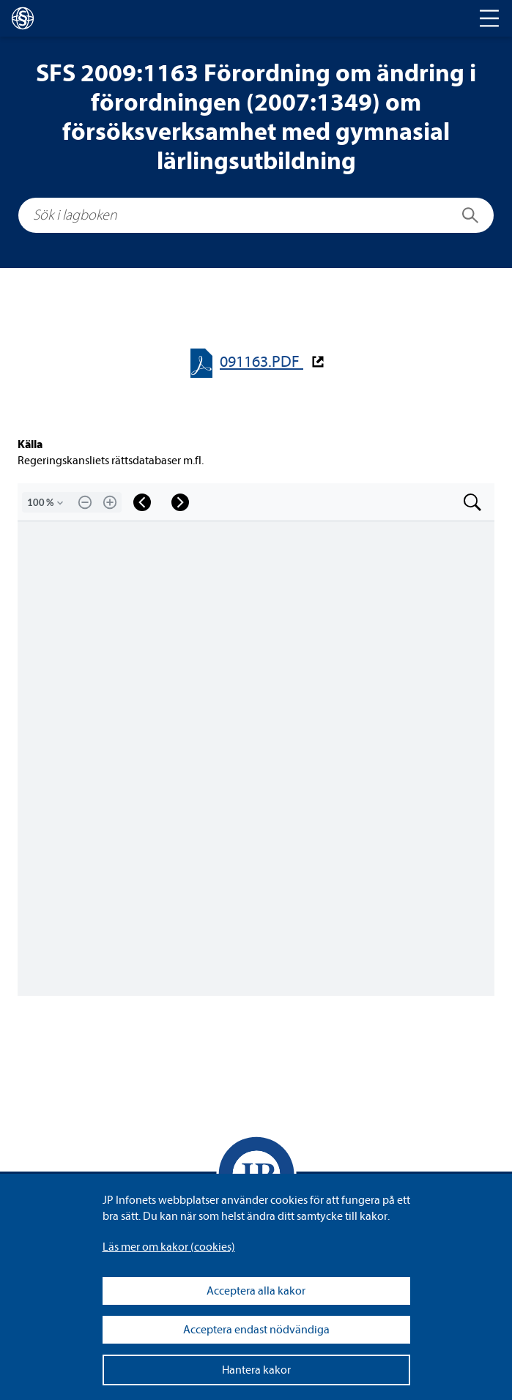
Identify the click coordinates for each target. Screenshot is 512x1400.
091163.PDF (261, 362)
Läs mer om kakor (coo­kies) (169, 1247)
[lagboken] (22, 18)
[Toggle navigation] (489, 18)
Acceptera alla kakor (256, 1290)
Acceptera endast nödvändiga (256, 1329)
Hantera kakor (256, 1370)
